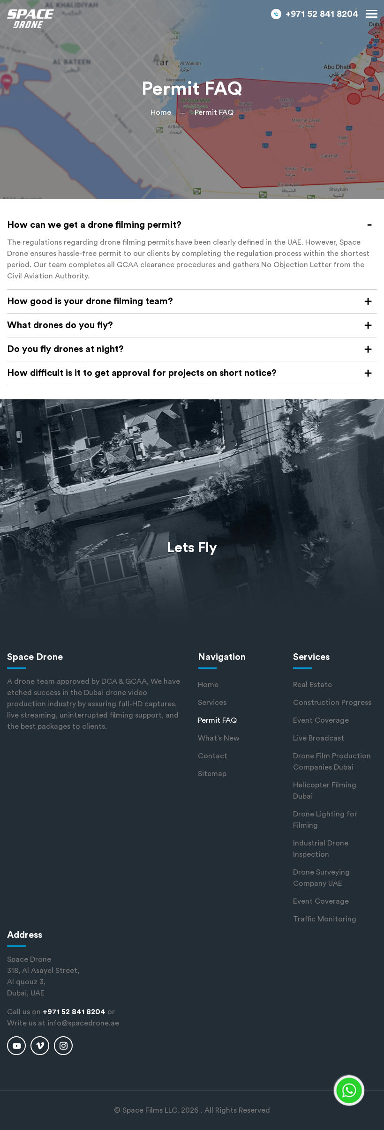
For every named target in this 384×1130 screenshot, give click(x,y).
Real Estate (312, 684)
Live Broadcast (318, 738)
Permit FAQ (217, 720)
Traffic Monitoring (324, 919)
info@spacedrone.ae (83, 1023)
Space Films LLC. (150, 1110)
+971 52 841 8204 (322, 14)
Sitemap (212, 774)
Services (212, 702)
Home (161, 112)
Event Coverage (321, 720)
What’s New (219, 738)
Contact (212, 756)
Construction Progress (332, 702)
